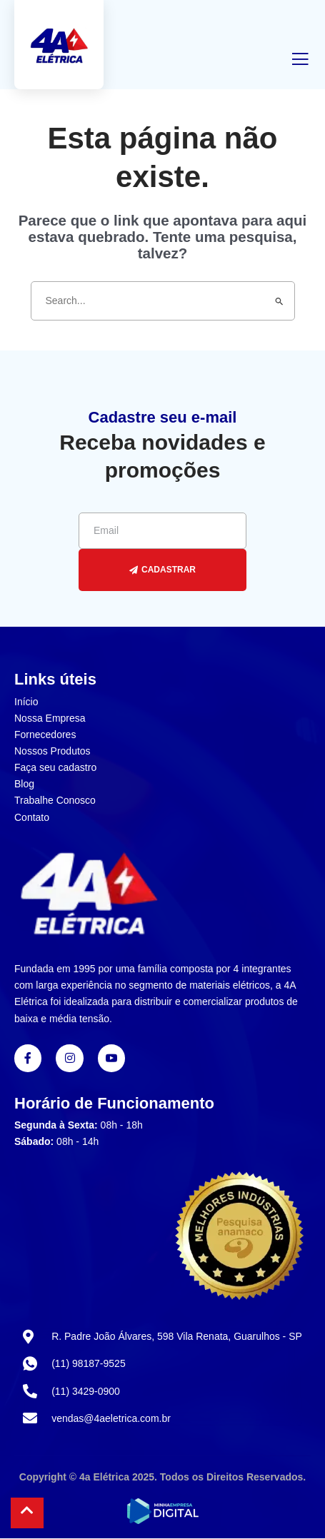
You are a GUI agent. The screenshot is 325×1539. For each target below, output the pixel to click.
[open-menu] (300, 61)
